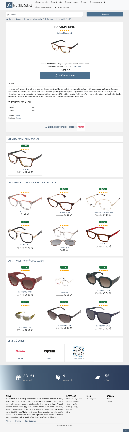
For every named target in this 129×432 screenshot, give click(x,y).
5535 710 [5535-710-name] (103, 244)
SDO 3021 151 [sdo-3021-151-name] (25, 211)
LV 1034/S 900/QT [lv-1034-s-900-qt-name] (25, 327)
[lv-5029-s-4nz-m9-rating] (103, 305)
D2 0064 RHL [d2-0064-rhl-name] (25, 245)
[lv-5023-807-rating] (64, 270)
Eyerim (18, 421)
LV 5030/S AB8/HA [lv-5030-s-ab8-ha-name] (64, 325)
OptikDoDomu (30, 421)
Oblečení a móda (71, 2)
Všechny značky (71, 404)
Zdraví (83, 2)
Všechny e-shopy (72, 407)
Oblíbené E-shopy (17, 340)
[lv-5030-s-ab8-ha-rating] (64, 305)
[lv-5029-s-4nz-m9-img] (103, 315)
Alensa (18, 118)
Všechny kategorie (61, 7)
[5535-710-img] (103, 234)
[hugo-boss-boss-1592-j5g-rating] (103, 192)
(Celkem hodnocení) (64, 33)
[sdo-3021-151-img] (25, 202)
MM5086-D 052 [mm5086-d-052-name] (64, 213)
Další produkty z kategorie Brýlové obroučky (32, 182)
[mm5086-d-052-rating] (64, 192)
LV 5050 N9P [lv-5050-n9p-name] (25, 169)
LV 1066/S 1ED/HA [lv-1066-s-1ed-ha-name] (103, 290)
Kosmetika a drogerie (43, 7)
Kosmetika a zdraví (97, 2)
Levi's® (17, 115)
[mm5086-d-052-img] (64, 202)
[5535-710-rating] (103, 225)
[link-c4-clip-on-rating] (64, 225)
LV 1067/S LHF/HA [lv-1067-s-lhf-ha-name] (25, 292)
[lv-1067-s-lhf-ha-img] (25, 281)
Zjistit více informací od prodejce (64, 127)
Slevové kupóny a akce (74, 399)
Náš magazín (91, 399)
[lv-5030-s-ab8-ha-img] (64, 315)
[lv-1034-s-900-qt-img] (25, 316)
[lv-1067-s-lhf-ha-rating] (25, 270)
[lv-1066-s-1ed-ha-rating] (103, 270)
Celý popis (78, 66)
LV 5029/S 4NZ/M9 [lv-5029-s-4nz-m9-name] (103, 326)
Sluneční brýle (56, 2)
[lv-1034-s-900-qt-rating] (25, 305)
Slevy (68, 412)
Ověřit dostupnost (65, 75)
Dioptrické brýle (41, 2)
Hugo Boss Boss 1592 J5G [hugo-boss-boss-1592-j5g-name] (103, 212)
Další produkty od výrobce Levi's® (26, 260)
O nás (109, 399)
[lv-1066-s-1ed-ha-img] (103, 280)
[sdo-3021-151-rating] (25, 192)
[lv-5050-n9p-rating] (25, 149)
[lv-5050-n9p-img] (25, 158)
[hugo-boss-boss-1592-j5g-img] (103, 202)
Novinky (69, 409)
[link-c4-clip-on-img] (64, 236)
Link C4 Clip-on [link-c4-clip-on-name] (64, 247)
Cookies (109, 401)
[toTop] (126, 430)
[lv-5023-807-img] (64, 281)
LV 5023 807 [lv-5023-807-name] (64, 293)
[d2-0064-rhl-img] (25, 235)
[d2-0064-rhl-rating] (25, 225)
